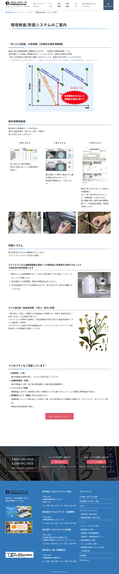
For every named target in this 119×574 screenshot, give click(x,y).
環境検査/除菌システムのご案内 (92, 547)
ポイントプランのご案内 (90, 526)
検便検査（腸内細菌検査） (90, 533)
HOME (81, 506)
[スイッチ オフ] (108, 5)
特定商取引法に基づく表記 (89, 501)
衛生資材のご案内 (87, 529)
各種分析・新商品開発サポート (92, 536)
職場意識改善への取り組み (90, 517)
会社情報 (82, 555)
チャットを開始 (96, 462)
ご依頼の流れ (86, 551)
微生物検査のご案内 (88, 540)
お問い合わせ (59, 462)
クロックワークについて (88, 510)
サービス (82, 522)
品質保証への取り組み (89, 514)
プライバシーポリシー (59, 572)
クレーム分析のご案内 (89, 544)
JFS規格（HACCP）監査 (88, 497)
